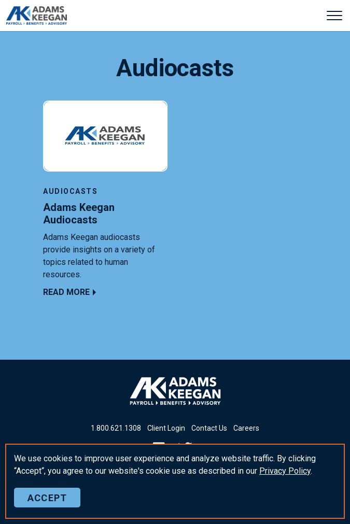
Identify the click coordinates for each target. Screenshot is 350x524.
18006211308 (116, 428)
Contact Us (209, 428)
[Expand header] (334, 15)
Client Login (166, 428)
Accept (47, 497)
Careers (246, 428)
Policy (285, 471)
